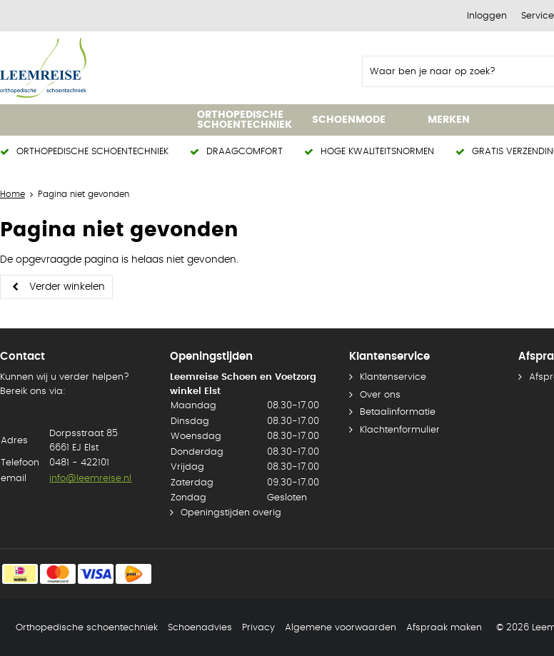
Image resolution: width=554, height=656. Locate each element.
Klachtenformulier (400, 430)
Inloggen (487, 16)
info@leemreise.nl (90, 478)
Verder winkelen (67, 287)
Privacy (258, 627)
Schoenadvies (200, 627)
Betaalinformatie (397, 412)
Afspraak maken (444, 627)
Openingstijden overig (231, 513)
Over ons (380, 395)
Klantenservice (393, 377)
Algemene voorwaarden (340, 627)
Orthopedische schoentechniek (87, 627)
